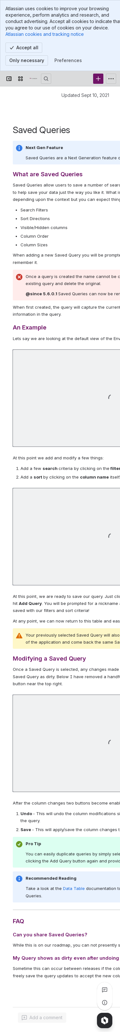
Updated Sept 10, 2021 (85, 95)
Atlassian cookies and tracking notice (44, 34)
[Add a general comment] (42, 1017)
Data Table (74, 888)
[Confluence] (33, 79)
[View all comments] (105, 990)
